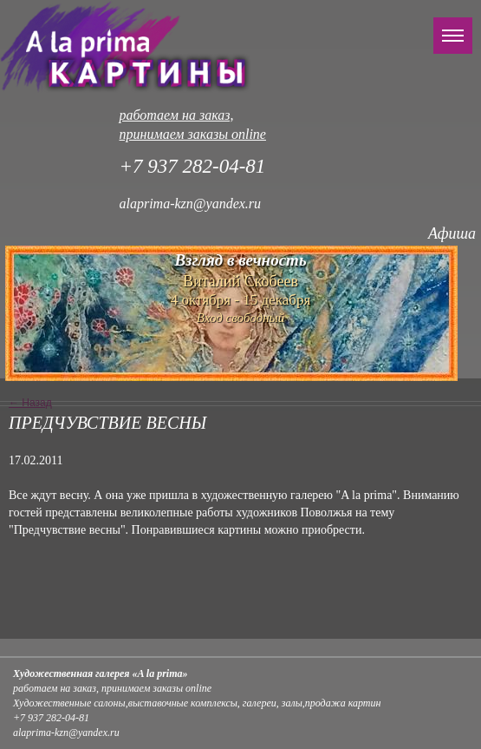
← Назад (30, 403)
